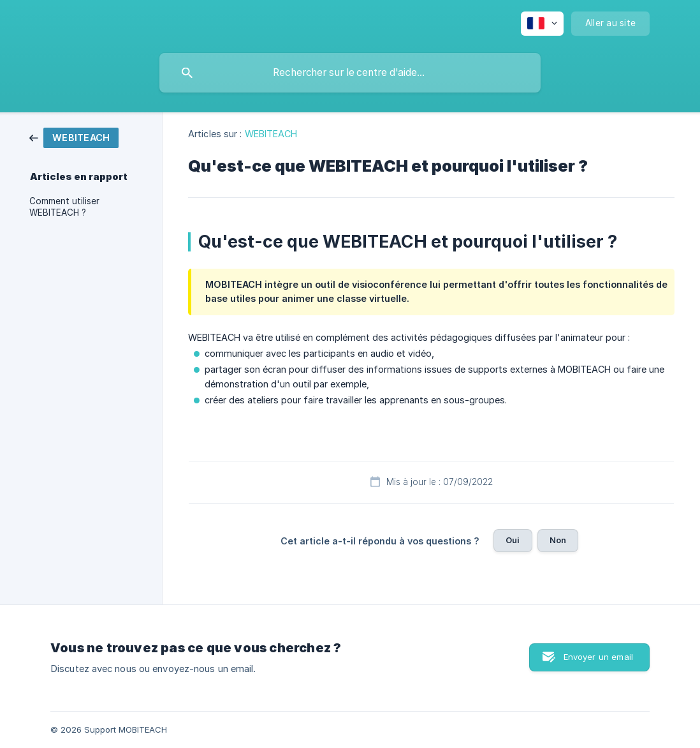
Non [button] (558, 540)
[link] (74, 137)
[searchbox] (350, 73)
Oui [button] (513, 540)
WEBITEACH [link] (271, 133)
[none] (542, 23)
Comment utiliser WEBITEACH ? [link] (64, 207)
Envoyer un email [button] (598, 657)
